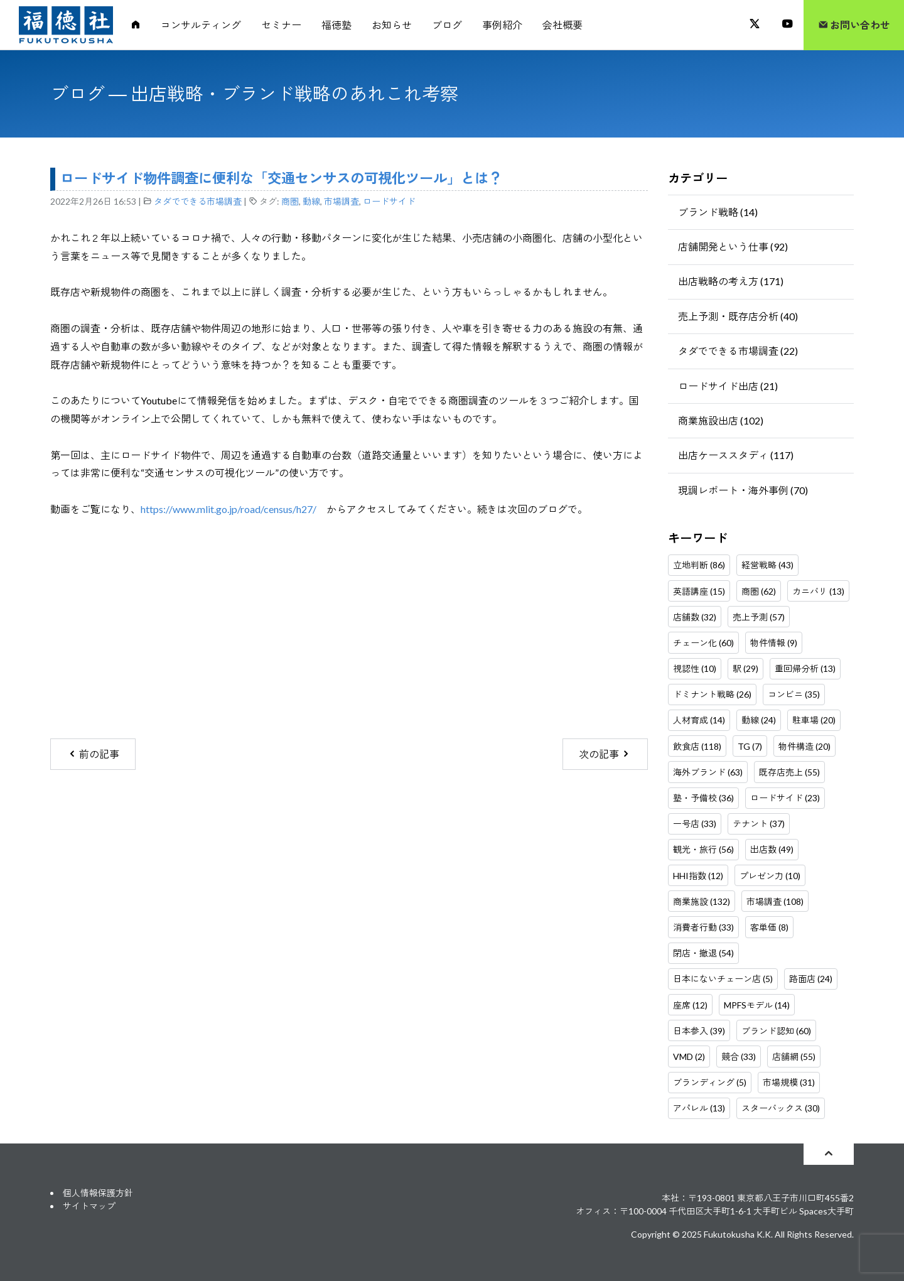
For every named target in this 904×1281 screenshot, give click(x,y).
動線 (311, 201)
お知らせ (392, 25)
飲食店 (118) (697, 746)
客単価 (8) (769, 927)
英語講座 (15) (699, 591)
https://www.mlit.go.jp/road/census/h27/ (228, 509)
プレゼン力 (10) (770, 875)
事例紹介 (502, 25)
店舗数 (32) (694, 617)
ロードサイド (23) (785, 797)
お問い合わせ (854, 25)
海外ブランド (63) (708, 772)
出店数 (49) (772, 849)
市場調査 (341, 201)
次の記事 (605, 754)
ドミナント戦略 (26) (712, 694)
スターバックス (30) (780, 1108)
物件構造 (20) (804, 746)
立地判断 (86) (699, 564)
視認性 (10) (694, 668)
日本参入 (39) (699, 1030)
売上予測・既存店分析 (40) (738, 316)
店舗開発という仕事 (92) (733, 246)
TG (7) (750, 746)
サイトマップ (89, 1206)
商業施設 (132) (701, 901)
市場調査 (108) (775, 901)
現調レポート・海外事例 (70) (743, 490)
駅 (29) (745, 668)
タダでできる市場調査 (198, 201)
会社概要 (562, 25)
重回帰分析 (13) (805, 668)
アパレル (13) (699, 1108)
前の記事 (93, 754)
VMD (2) (689, 1056)
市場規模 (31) (789, 1082)
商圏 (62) (758, 591)
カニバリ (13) (818, 591)
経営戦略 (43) (767, 564)
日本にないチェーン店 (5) (723, 978)
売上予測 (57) (759, 617)
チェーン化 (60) (703, 642)
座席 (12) (690, 1005)
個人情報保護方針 (98, 1192)
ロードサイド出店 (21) (728, 386)
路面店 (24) (810, 978)
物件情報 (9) (773, 642)
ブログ (447, 25)
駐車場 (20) (814, 720)
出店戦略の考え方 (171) (730, 281)
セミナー (281, 25)
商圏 (290, 201)
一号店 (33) (694, 823)
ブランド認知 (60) (776, 1030)
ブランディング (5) (709, 1082)
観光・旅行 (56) (703, 849)
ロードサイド (389, 201)
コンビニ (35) (794, 694)
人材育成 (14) (699, 720)
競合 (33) (738, 1056)
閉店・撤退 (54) (703, 953)
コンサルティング (201, 25)
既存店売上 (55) (789, 772)
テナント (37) (759, 823)
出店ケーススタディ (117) (736, 455)
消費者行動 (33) (703, 927)
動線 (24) (758, 720)
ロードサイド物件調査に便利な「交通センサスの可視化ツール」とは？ (281, 178)
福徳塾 (336, 25)
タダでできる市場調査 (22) (738, 351)
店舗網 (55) (793, 1056)
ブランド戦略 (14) (718, 212)
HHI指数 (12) (698, 875)
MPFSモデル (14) (757, 1005)
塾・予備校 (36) (703, 797)
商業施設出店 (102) (720, 420)
